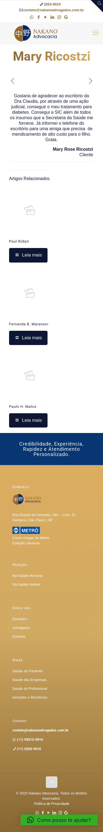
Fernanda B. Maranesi (28, 324)
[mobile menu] (95, 33)
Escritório (19, 619)
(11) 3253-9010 (28, 749)
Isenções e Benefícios (29, 697)
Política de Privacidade (51, 804)
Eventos (18, 636)
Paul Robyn (19, 241)
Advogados (21, 628)
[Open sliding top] (97, 6)
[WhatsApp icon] (32, 17)
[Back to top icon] (51, 782)
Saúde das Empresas (29, 680)
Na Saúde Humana (27, 576)
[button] (59, 819)
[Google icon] (66, 17)
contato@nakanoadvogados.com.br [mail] (53, 10)
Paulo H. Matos (23, 406)
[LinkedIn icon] (52, 17)
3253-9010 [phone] (52, 4)
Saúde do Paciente (27, 671)
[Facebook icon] (39, 17)
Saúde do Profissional (29, 688)
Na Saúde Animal (26, 584)
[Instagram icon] (59, 17)
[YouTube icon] (45, 17)
